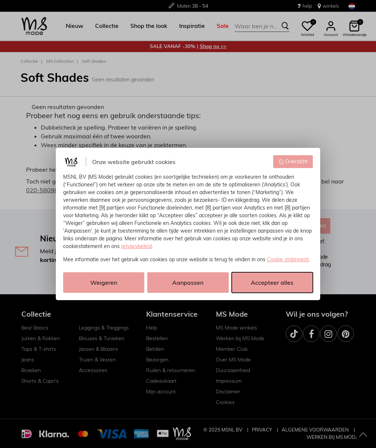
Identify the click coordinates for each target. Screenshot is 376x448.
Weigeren (103, 282)
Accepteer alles (272, 282)
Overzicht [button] (293, 161)
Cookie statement (288, 259)
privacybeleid (136, 246)
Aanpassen (187, 282)
